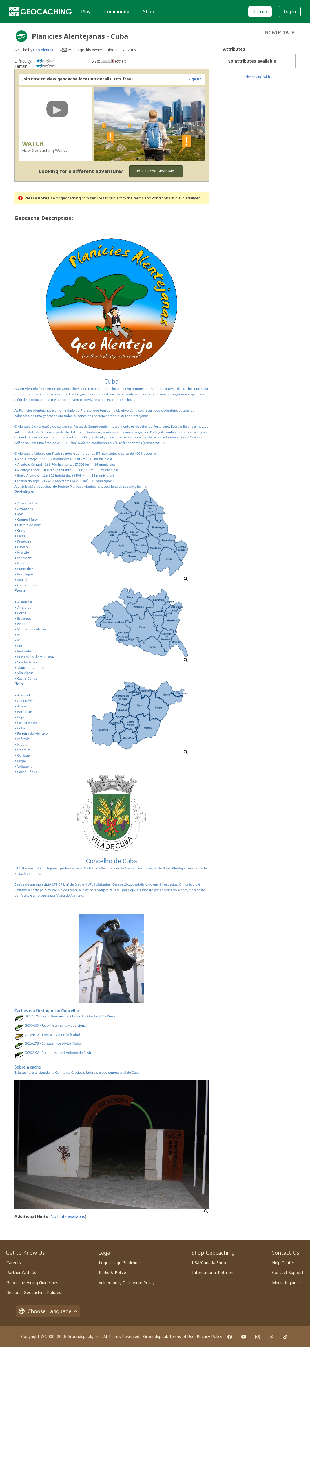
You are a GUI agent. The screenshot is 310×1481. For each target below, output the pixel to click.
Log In (290, 11)
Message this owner (85, 49)
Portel (21, 645)
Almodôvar (25, 700)
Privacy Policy (209, 1336)
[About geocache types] (21, 36)
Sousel (22, 579)
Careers (13, 1262)
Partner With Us (21, 1272)
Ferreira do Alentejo (32, 733)
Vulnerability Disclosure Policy (126, 1282)
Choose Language (47, 1311)
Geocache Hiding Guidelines (32, 1282)
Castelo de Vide (29, 525)
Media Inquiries (286, 1282)
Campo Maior (27, 519)
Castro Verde (27, 722)
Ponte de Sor (27, 568)
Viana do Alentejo (30, 667)
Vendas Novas (27, 662)
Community (116, 11)
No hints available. (67, 1216)
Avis (20, 514)
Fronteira (24, 541)
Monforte (24, 558)
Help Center (283, 1262)
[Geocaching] (40, 11)
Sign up (260, 11)
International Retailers (213, 1272)
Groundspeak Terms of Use (168, 1336)
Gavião (22, 547)
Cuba (21, 728)
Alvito (21, 706)
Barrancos (24, 711)
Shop (148, 11)
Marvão (23, 552)
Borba (21, 613)
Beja (20, 717)
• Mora (19, 634)
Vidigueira (24, 766)
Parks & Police (112, 1272)
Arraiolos (24, 607)
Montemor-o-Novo (31, 629)
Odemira (23, 750)
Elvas (21, 536)
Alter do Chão (27, 503)
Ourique (23, 755)
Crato (21, 530)
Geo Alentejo (43, 49)
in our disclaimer (185, 198)
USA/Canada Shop (209, 1262)
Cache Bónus (27, 585)
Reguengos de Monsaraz (35, 656)
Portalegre (25, 574)
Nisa (20, 563)
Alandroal (24, 602)
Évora (21, 623)
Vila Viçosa (25, 673)
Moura (22, 744)
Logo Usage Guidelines (120, 1262)
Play (85, 11)
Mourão (23, 640)
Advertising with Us (259, 76)
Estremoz (24, 618)
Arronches (25, 508)
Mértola (23, 739)
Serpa (21, 761)
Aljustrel (23, 695)
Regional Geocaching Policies (33, 1292)
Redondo (24, 651)
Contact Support (288, 1272)
